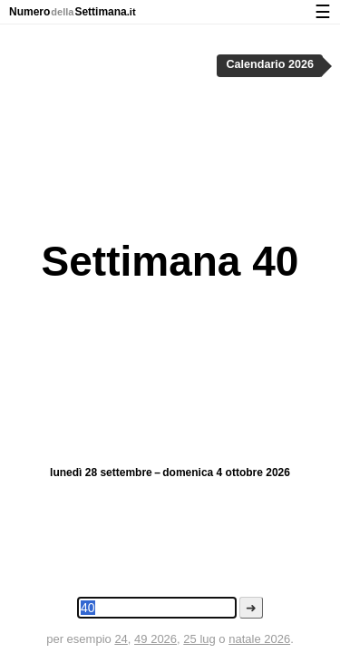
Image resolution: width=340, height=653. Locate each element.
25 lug (199, 639)
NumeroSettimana (72, 11)
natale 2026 (259, 639)
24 (120, 639)
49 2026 (155, 639)
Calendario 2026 (270, 64)
